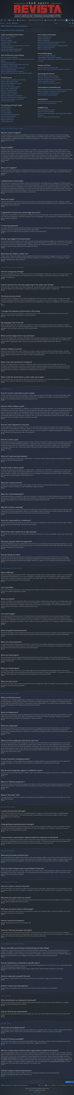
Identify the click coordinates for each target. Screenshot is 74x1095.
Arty (34, 1090)
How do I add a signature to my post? (11, 83)
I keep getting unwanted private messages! (49, 57)
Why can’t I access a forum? (9, 90)
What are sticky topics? (7, 118)
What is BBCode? (6, 107)
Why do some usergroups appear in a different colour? (53, 45)
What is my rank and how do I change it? (12, 71)
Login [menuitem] (70, 20)
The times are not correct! (8, 62)
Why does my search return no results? (48, 77)
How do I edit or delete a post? (9, 81)
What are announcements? (8, 116)
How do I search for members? (46, 81)
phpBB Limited (47, 1030)
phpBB (30, 328)
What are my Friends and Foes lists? (48, 67)
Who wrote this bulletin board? (46, 110)
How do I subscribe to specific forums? (48, 93)
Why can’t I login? (6, 44)
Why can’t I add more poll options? (10, 87)
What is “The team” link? (44, 49)
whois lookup (45, 1054)
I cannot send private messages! (47, 55)
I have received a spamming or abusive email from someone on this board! (55, 60)
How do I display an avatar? (8, 69)
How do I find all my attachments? (47, 103)
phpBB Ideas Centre (6, 1043)
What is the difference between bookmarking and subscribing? (55, 89)
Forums (12, 20)
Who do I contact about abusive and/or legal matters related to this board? (55, 114)
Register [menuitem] (73, 20)
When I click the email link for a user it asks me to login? (16, 73)
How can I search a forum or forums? (48, 76)
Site (5, 20)
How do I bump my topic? (8, 100)
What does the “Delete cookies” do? (11, 51)
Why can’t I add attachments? (9, 92)
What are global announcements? (10, 114)
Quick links (2, 20)
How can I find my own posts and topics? (49, 83)
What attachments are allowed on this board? (50, 101)
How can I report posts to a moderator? (12, 95)
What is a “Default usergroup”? (46, 47)
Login (9, 23)
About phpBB (49, 1031)
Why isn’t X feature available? (46, 111)
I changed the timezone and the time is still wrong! (15, 64)
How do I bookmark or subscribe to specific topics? (52, 91)
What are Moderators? (44, 38)
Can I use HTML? (6, 109)
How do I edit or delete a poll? (9, 88)
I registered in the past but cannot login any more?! (15, 45)
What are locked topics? (7, 119)
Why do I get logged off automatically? (11, 49)
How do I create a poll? (7, 85)
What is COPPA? (6, 38)
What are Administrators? (45, 37)
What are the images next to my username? (13, 68)
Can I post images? (6, 112)
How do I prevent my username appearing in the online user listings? (17, 60)
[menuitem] (36, 20)
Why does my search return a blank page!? (50, 79)
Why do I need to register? (8, 37)
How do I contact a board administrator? (49, 117)
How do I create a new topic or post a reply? (13, 80)
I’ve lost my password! (7, 47)
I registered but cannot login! (9, 42)
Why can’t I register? (6, 40)
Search (3, 23)
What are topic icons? (7, 121)
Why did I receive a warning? (9, 94)
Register (16, 23)
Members (22, 20)
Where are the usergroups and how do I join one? (51, 42)
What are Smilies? (6, 111)
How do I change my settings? (9, 57)
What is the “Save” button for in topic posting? (13, 97)
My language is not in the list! (9, 66)
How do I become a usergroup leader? (48, 44)
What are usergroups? (44, 40)
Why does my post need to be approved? (12, 99)
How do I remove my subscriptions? (48, 95)
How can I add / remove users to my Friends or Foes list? (53, 69)
